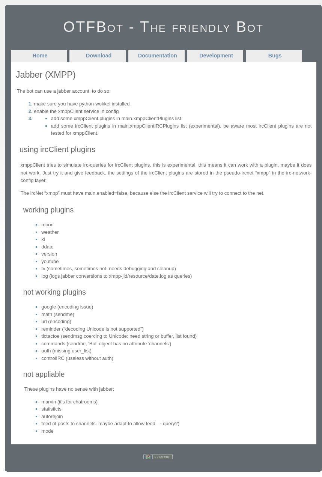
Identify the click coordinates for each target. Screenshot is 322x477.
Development (216, 56)
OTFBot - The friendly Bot (163, 26)
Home (40, 56)
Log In (179, 458)
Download (98, 56)
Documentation (157, 56)
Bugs (275, 56)
